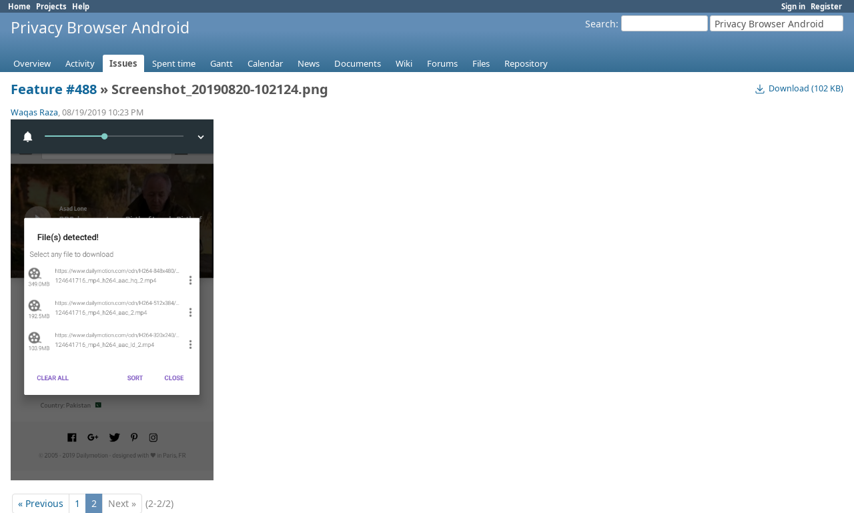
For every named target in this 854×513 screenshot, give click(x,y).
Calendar (265, 63)
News (309, 63)
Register (826, 6)
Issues (123, 63)
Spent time (173, 63)
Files (481, 63)
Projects (51, 6)
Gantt (221, 63)
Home (19, 6)
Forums (442, 63)
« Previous (40, 493)
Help (80, 6)
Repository (526, 63)
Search (600, 23)
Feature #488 (54, 89)
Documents (357, 63)
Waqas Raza (34, 112)
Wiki (404, 63)
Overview (32, 63)
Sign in (793, 6)
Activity (80, 63)
